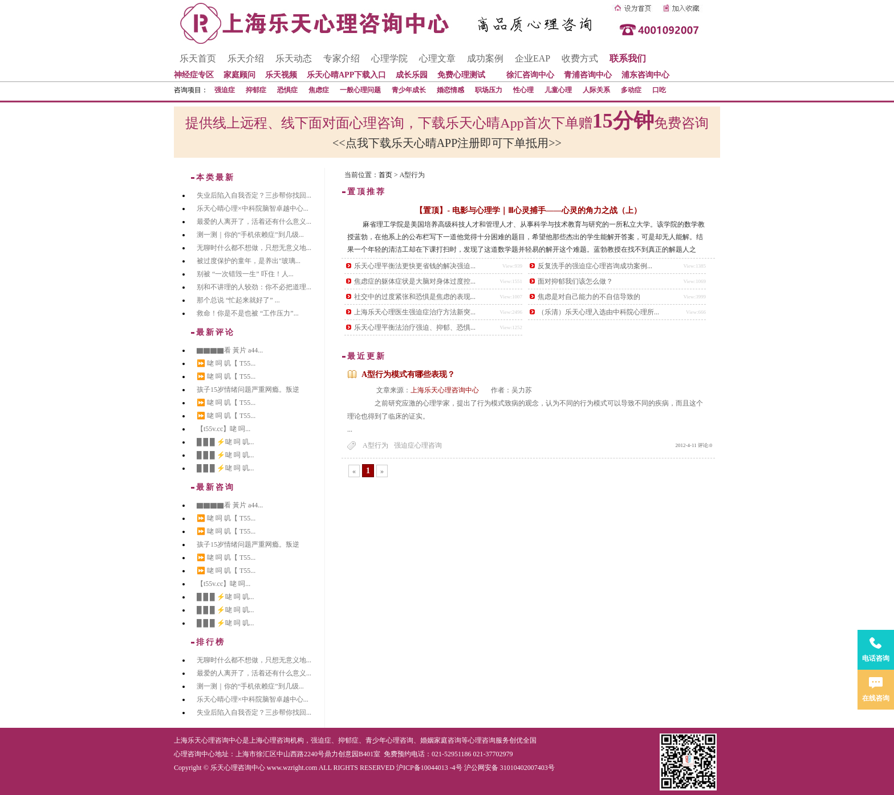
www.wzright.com (292, 768)
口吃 (659, 90)
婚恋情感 (450, 90)
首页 (385, 175)
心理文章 (437, 58)
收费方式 (580, 58)
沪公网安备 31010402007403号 (509, 768)
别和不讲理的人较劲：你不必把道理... (254, 287)
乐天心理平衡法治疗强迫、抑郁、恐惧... (415, 327)
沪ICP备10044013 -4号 (429, 768)
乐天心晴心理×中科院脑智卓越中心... (252, 208)
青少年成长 (409, 90)
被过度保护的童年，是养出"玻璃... (248, 261)
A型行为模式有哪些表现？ (408, 374)
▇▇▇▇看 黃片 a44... (230, 350)
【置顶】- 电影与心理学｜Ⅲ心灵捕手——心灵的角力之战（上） (528, 210)
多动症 (631, 90)
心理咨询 (481, 740)
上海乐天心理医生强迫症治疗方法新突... (415, 312)
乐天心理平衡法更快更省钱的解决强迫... (415, 266)
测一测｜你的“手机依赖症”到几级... (250, 235)
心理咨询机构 (283, 740)
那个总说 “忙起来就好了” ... (238, 300)
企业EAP (532, 58)
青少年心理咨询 (389, 740)
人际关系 (596, 90)
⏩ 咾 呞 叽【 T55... (226, 363)
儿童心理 (558, 90)
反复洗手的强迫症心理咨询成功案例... (595, 266)
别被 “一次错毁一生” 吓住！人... (245, 274)
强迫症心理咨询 (418, 445)
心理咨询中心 (194, 754)
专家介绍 (341, 58)
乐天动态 (293, 58)
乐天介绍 (245, 58)
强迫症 (224, 90)
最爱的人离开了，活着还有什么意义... (254, 222)
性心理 (523, 90)
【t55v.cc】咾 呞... (223, 429)
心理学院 (389, 58)
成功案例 (485, 58)
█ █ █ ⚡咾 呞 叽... (225, 442)
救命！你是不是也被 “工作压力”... (248, 313)
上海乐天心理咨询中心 (445, 390)
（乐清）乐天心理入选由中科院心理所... (598, 312)
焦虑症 (318, 90)
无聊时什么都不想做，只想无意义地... (254, 248)
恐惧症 (287, 90)
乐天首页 (198, 58)
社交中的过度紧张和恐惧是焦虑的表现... (415, 297)
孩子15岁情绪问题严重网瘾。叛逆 (248, 390)
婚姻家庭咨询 (440, 740)
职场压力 (488, 90)
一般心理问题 (360, 90)
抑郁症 (256, 90)
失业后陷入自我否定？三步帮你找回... (254, 195)
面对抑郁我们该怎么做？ (575, 281)
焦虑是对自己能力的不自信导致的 (589, 297)
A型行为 (375, 445)
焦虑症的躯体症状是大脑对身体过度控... (415, 281)
